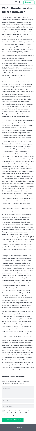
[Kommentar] (18, 392)
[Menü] (16, 2)
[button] (19, 2)
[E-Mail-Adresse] (18, 406)
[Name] (18, 401)
